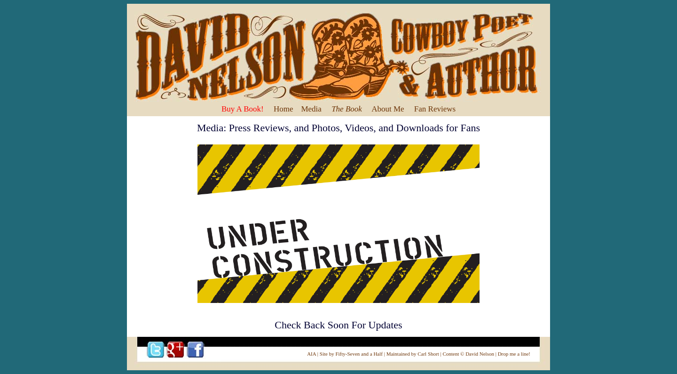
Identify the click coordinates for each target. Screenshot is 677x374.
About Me (387, 108)
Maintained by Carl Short (412, 354)
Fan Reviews (435, 108)
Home (283, 108)
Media (311, 108)
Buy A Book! (242, 108)
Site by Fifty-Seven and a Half (351, 354)
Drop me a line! (514, 354)
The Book (346, 108)
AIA (311, 354)
